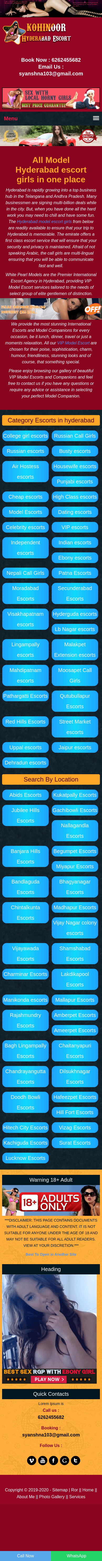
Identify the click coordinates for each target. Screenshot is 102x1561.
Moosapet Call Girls (75, 675)
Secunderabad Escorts (75, 593)
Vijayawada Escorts (25, 953)
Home (88, 1490)
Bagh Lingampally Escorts (25, 1051)
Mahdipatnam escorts (25, 675)
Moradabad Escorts (25, 593)
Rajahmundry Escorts (25, 1020)
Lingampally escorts (25, 650)
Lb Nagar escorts (75, 629)
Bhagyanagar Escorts (74, 887)
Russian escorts (25, 451)
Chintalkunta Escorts (25, 912)
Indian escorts (75, 542)
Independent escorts (25, 548)
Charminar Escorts (25, 974)
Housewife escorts (74, 466)
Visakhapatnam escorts (25, 619)
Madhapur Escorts (75, 907)
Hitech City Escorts (25, 1127)
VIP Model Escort (73, 343)
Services (77, 1497)
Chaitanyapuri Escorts (75, 1051)
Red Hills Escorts (25, 722)
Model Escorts (25, 512)
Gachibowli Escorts (75, 810)
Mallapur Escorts (74, 1000)
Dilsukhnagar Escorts (75, 1076)
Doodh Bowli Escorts (25, 1102)
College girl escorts (25, 436)
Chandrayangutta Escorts (25, 1076)
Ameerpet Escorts (75, 1030)
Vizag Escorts (75, 1127)
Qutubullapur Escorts (75, 701)
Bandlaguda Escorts (25, 887)
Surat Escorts (75, 1143)
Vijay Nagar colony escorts (75, 928)
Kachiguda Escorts (25, 1143)
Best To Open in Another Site (51, 1254)
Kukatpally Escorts (75, 795)
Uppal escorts (25, 747)
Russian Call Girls (75, 436)
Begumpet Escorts (74, 851)
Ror (74, 1490)
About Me (25, 1497)
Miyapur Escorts (75, 866)
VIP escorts (75, 527)
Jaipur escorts (75, 747)
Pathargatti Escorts (25, 696)
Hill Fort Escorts (74, 1112)
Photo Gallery (52, 1497)
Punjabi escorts (75, 481)
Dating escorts (75, 512)
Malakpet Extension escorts (75, 650)
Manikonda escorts (25, 1000)
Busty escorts (75, 451)
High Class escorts (75, 497)
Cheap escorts (25, 497)
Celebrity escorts (25, 527)
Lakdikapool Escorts (75, 979)
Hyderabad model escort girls (44, 221)
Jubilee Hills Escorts (25, 815)
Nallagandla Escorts (75, 831)
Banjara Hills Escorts (25, 856)
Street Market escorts (75, 727)
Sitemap (60, 1490)
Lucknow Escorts (25, 1158)
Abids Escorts (25, 795)
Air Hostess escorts (25, 471)
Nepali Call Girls (25, 573)
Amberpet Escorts (75, 1015)
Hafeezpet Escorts (74, 1097)
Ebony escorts (75, 558)
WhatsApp (76, 1556)
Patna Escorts (75, 573)
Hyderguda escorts (75, 614)
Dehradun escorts (25, 763)
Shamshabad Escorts (74, 953)
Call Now (25, 1556)
